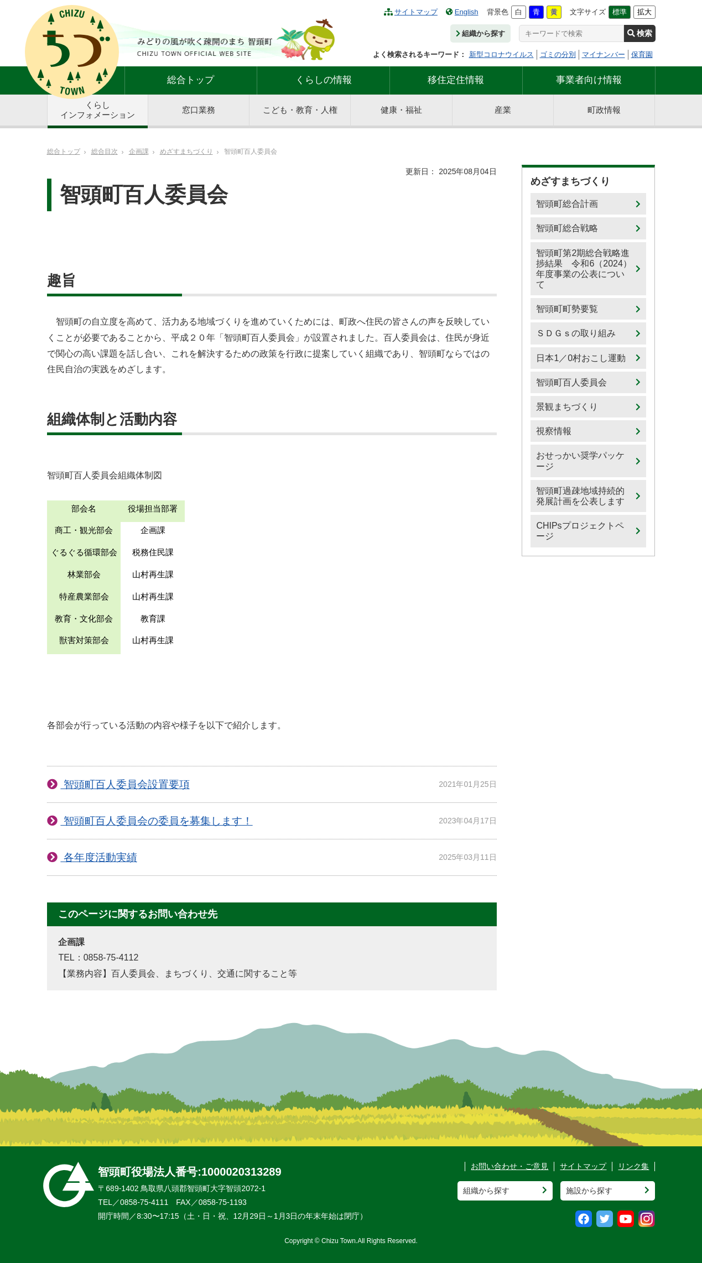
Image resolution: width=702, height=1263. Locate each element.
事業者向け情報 (589, 80)
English (462, 12)
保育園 (642, 54)
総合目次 (104, 151)
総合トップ (190, 80)
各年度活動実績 (98, 857)
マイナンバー (603, 54)
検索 (639, 33)
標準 (619, 12)
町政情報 (604, 109)
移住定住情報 (456, 80)
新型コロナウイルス (501, 54)
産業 (503, 109)
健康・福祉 (401, 109)
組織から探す (480, 33)
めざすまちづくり (186, 151)
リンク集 (633, 1166)
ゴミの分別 (558, 54)
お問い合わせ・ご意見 (509, 1166)
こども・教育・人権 (300, 109)
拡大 (644, 12)
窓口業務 (198, 109)
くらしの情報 (323, 80)
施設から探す (589, 1190)
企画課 (139, 151)
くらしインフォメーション (97, 109)
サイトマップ (411, 12)
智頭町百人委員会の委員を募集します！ (156, 821)
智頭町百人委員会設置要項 (124, 784)
